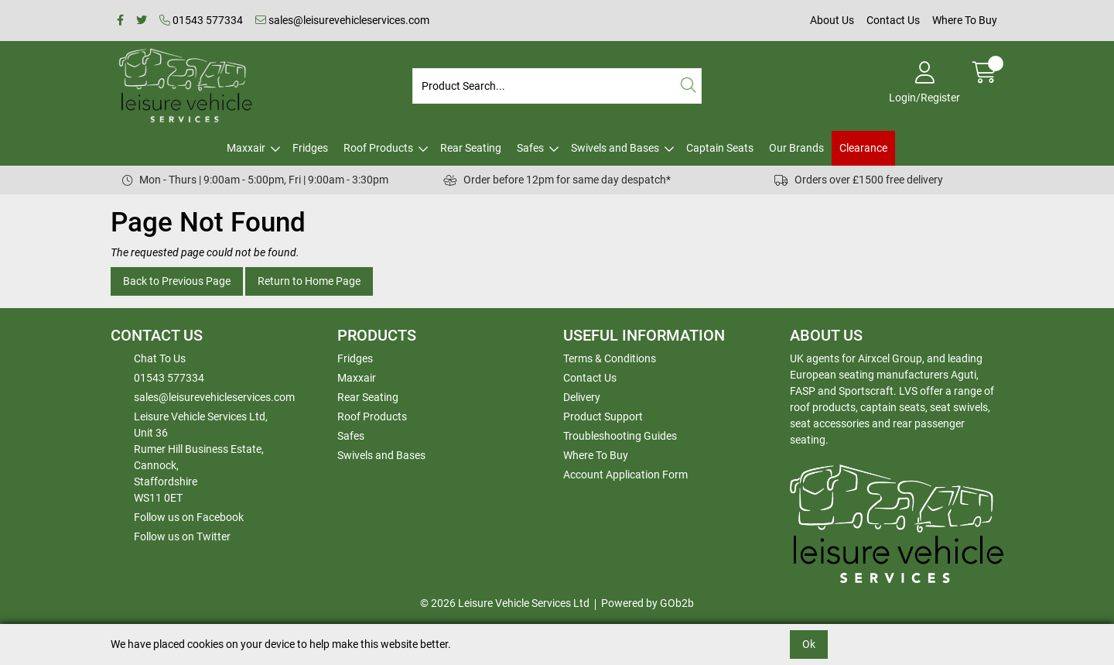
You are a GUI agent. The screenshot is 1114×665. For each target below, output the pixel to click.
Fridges (310, 148)
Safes (530, 148)
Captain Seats (719, 148)
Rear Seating (470, 148)
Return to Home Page (309, 281)
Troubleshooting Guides (620, 436)
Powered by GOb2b (647, 603)
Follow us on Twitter (182, 536)
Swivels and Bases (615, 148)
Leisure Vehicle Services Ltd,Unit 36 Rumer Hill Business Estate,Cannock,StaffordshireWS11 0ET (201, 457)
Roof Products (378, 148)
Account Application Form (625, 474)
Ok (808, 644)
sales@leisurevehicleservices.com (342, 20)
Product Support (603, 416)
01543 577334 (201, 20)
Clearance (863, 148)
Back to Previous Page (177, 281)
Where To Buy (964, 20)
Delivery (581, 397)
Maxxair (246, 148)
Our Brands (796, 148)
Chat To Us (160, 358)
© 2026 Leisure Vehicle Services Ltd (504, 603)
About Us (832, 20)
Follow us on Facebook (189, 517)
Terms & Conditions (609, 358)
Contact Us (893, 20)
